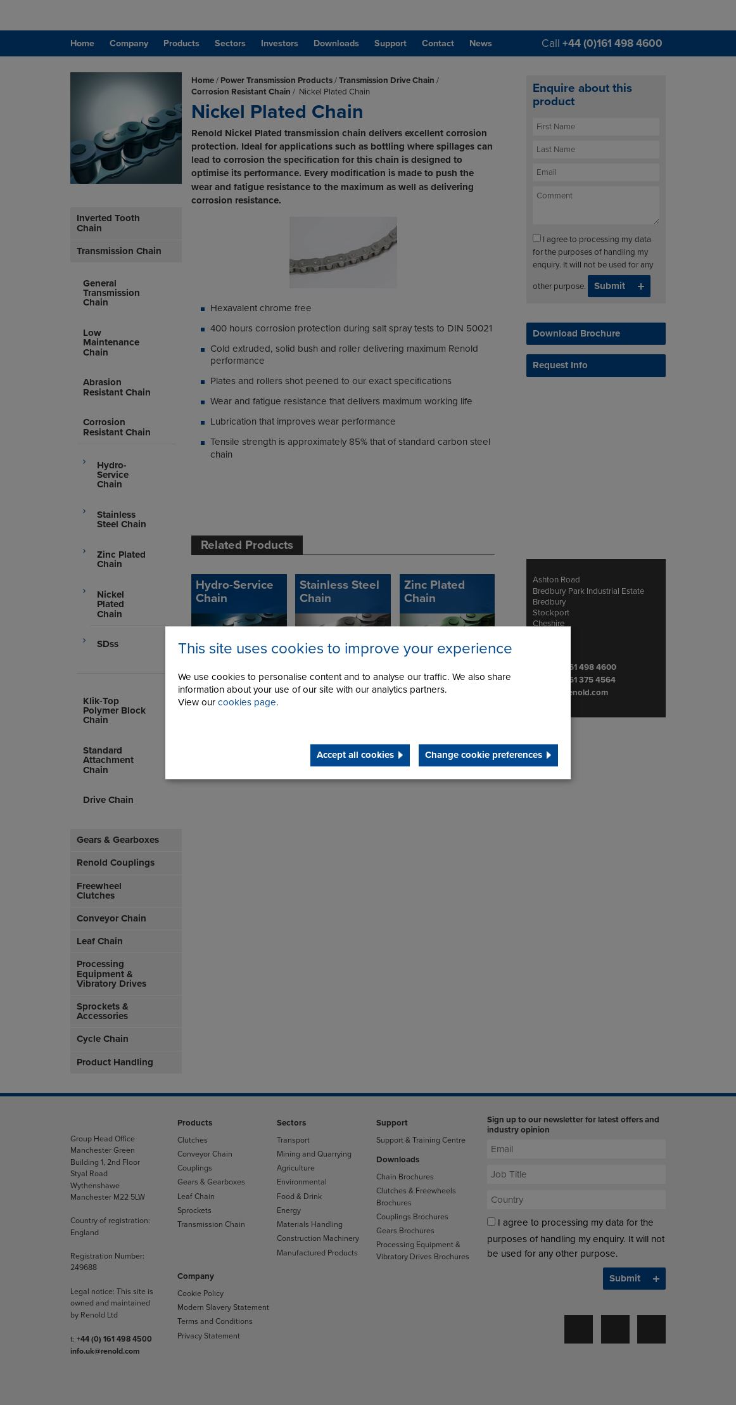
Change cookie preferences (483, 754)
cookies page (247, 702)
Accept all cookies (355, 754)
